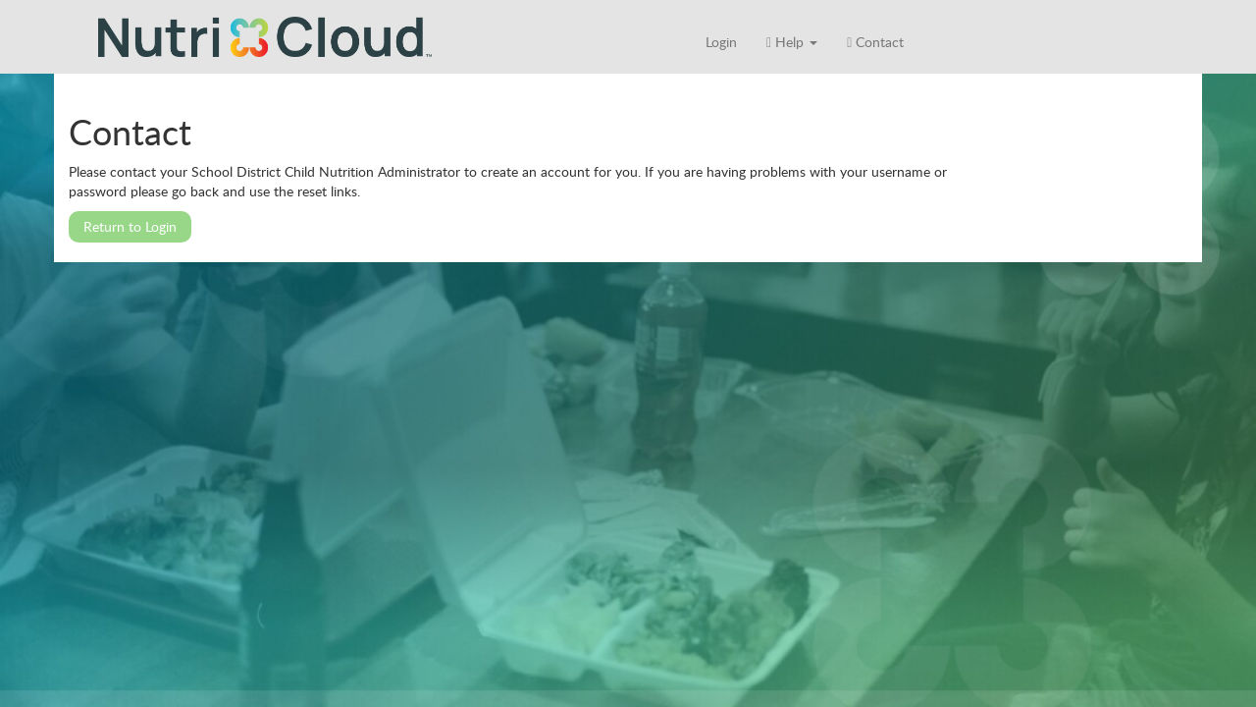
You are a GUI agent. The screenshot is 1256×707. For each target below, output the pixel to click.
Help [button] (791, 41)
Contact (875, 41)
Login (721, 41)
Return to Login (130, 226)
